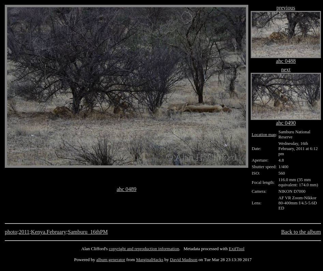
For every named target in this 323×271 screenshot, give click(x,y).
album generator (110, 259)
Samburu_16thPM (88, 232)
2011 (24, 232)
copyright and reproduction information (144, 248)
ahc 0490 (286, 123)
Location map (264, 134)
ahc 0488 (286, 61)
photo (11, 232)
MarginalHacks (149, 259)
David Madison (183, 259)
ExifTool (237, 248)
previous (285, 8)
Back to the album (301, 232)
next (286, 69)
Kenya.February (49, 232)
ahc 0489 (126, 189)
